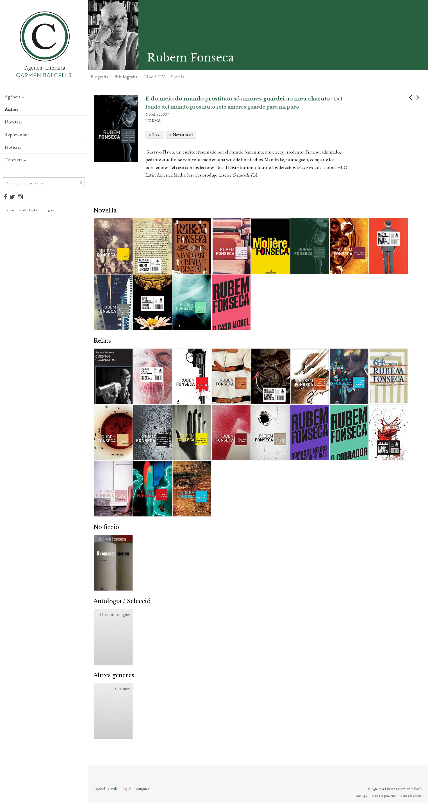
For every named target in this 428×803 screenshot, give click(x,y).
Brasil (156, 134)
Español (9, 210)
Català (21, 210)
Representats (16, 134)
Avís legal (362, 795)
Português (47, 210)
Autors (11, 109)
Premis (177, 77)
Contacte (15, 160)
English (33, 210)
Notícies (12, 147)
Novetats (13, 122)
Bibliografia (125, 77)
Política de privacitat (383, 795)
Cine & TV (154, 77)
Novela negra (183, 134)
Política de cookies (410, 795)
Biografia (99, 77)
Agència (14, 96)
